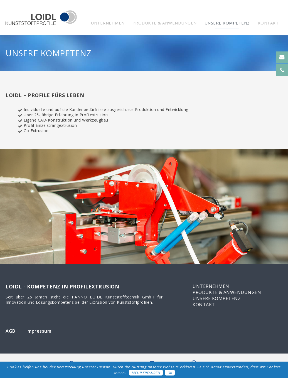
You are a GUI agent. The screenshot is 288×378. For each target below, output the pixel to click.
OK (170, 372)
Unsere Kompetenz (227, 23)
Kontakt (268, 23)
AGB (10, 331)
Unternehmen (108, 23)
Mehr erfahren (146, 372)
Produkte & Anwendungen (164, 23)
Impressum (38, 331)
